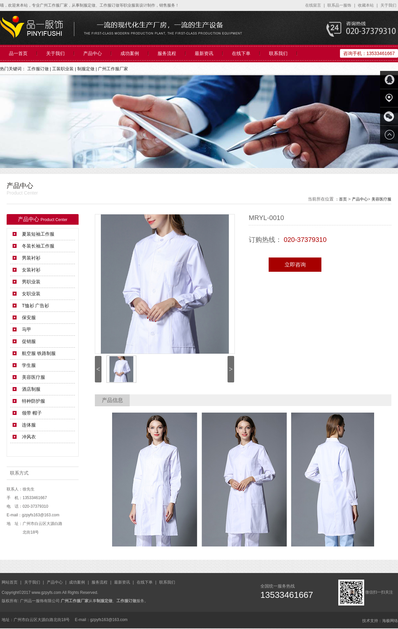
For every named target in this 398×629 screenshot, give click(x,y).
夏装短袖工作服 (38, 234)
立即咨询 (295, 264)
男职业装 (31, 281)
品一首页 (18, 53)
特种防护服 (33, 401)
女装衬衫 (31, 269)
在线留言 (313, 5)
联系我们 (278, 53)
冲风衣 (29, 436)
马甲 (26, 329)
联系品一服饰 (339, 5)
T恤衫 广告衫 (35, 305)
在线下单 (241, 53)
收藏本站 (366, 5)
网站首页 (10, 582)
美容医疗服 (381, 199)
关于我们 (388, 5)
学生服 (29, 365)
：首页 (341, 199)
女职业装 (31, 293)
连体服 (29, 425)
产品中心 (92, 53)
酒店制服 (31, 389)
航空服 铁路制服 (39, 353)
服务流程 (167, 53)
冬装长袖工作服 (38, 246)
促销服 (29, 341)
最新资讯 (204, 53)
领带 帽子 (32, 413)
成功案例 (129, 53)
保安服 (29, 317)
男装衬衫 (31, 257)
